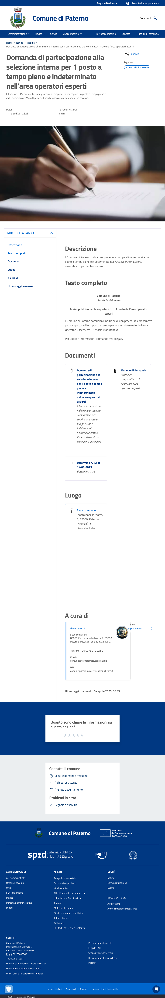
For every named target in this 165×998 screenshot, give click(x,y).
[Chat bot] (156, 989)
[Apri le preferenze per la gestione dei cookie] (9, 989)
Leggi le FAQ (94, 948)
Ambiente (59, 923)
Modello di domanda (133, 370)
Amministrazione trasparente (122, 908)
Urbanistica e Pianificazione (68, 898)
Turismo (58, 903)
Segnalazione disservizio (100, 953)
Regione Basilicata (107, 3)
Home (9, 43)
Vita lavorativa (61, 888)
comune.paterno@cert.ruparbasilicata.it (26, 963)
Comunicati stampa (117, 883)
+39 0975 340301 (15, 958)
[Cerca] (155, 18)
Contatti (11, 938)
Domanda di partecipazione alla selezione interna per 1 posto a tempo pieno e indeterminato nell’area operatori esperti (70, 46)
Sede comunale (86, 510)
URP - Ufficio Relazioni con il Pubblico (24, 973)
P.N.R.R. (92, 963)
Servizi (58, 872)
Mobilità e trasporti (63, 908)
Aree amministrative (16, 878)
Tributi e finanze (62, 918)
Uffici (8, 888)
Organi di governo (15, 883)
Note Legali (71, 989)
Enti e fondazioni (14, 893)
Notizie (31, 43)
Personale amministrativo (19, 903)
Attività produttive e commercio (70, 893)
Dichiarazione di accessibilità (102, 958)
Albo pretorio (113, 904)
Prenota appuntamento (100, 943)
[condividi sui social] (132, 53)
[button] (142, 3)
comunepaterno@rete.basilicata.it (23, 968)
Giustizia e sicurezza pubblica (68, 913)
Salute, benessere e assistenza (69, 928)
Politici (9, 898)
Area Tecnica (77, 628)
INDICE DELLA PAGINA (20, 233)
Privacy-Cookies (54, 989)
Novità (19, 43)
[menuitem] (106, 34)
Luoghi (9, 907)
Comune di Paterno (60, 18)
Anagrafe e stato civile (65, 878)
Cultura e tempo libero (65, 883)
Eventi (110, 888)
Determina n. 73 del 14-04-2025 (89, 465)
